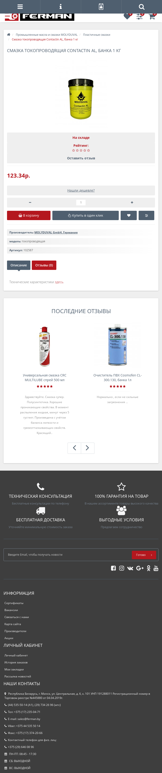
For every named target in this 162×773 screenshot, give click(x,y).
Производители (15, 631)
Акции (8, 638)
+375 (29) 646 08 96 (19, 747)
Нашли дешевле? (81, 190)
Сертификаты (13, 603)
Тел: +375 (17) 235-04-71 (22, 712)
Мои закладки (14, 669)
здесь (59, 282)
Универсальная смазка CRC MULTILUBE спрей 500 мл (44, 377)
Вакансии (11, 610)
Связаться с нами (16, 617)
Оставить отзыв (81, 158)
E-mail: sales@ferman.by (22, 719)
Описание (19, 265)
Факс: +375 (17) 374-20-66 (23, 733)
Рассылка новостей (17, 676)
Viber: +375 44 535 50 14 (22, 726)
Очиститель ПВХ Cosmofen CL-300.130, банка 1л (118, 377)
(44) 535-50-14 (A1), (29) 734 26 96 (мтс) (32, 705)
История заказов (16, 662)
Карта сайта (12, 624)
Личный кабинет (16, 655)
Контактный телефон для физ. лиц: (30, 740)
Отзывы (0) (44, 265)
